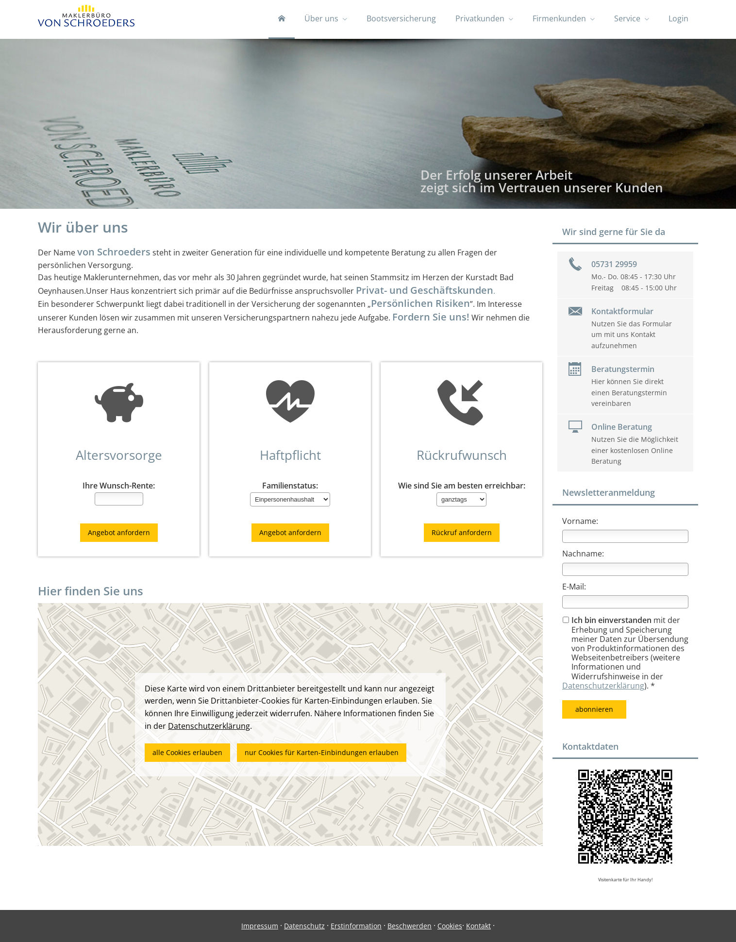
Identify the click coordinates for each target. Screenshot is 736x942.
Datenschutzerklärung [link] (209, 726)
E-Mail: (574, 586)
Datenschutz (304, 925)
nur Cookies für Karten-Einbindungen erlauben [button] (322, 752)
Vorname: (580, 521)
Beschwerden (409, 925)
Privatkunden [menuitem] (479, 18)
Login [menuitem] (678, 18)
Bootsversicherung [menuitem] (401, 18)
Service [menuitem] (627, 18)
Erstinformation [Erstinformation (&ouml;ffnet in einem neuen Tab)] (356, 925)
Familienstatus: (290, 486)
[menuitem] (281, 19)
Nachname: (583, 553)
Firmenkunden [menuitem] (559, 18)
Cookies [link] (449, 925)
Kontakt (478, 925)
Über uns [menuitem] (321, 18)
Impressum (259, 925)
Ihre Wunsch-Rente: (119, 486)
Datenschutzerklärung (603, 685)
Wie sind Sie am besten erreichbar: (461, 486)
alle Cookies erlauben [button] (187, 752)
